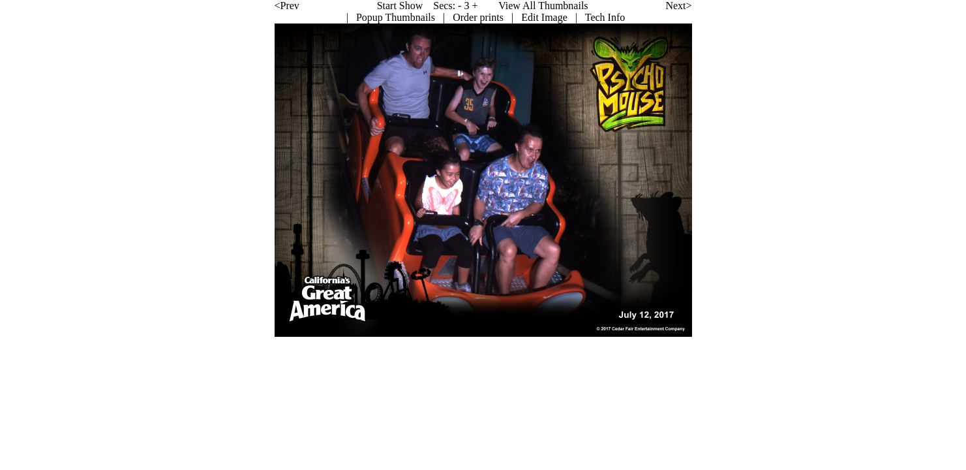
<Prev (175, 5)
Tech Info (494, 17)
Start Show (288, 5)
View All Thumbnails (432, 5)
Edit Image (433, 17)
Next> (567, 5)
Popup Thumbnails (284, 17)
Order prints (367, 17)
